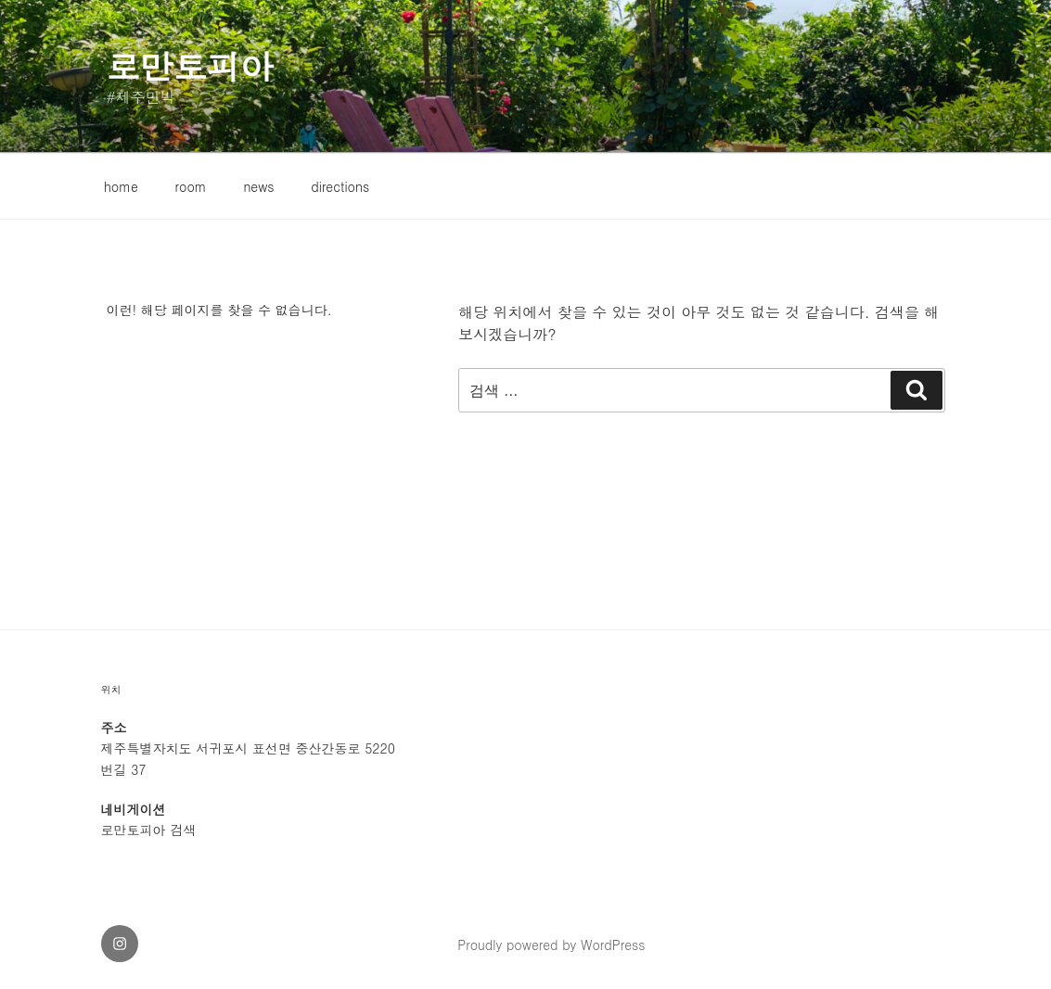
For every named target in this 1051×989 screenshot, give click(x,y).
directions (340, 186)
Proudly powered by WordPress (551, 944)
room (191, 186)
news (258, 186)
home (121, 186)
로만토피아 (190, 65)
